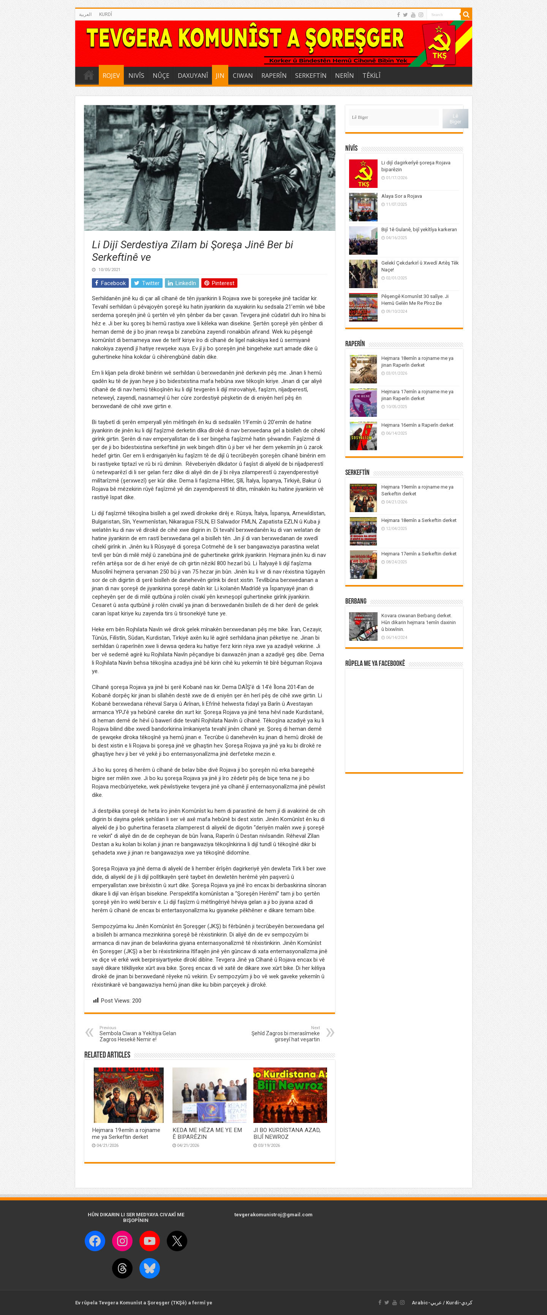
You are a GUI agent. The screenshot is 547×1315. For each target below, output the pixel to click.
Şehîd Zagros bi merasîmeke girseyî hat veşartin (281, 1033)
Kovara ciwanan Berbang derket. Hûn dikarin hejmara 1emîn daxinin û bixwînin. (418, 622)
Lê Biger (455, 119)
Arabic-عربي (427, 1303)
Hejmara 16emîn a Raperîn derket (417, 425)
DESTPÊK (89, 75)
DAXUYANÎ (193, 75)
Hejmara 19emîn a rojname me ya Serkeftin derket (126, 1133)
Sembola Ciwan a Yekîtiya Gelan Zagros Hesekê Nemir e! (138, 1033)
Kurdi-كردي (459, 1303)
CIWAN (243, 75)
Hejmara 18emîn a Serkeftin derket (419, 520)
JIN (220, 75)
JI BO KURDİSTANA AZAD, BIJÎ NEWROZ (287, 1133)
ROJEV (111, 75)
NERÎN (344, 75)
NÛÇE (161, 75)
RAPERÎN (274, 75)
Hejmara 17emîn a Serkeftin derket (419, 554)
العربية (85, 14)
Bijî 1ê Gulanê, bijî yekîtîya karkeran (419, 229)
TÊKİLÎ (371, 75)
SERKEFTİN (311, 75)
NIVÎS (136, 75)
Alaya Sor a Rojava (401, 196)
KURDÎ (105, 14)
